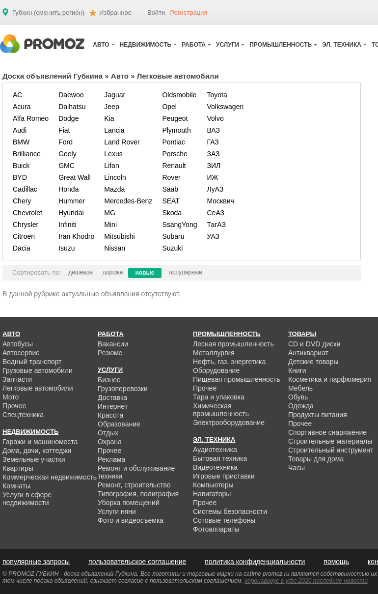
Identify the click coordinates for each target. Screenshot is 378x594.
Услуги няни (117, 511)
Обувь (298, 397)
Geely (67, 154)
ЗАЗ (213, 154)
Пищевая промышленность (236, 379)
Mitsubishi (119, 236)
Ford (65, 142)
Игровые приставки (224, 476)
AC (17, 95)
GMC (66, 166)
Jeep (111, 107)
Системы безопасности (230, 511)
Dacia (21, 248)
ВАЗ (213, 130)
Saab (170, 189)
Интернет (113, 406)
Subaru (173, 236)
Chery (22, 201)
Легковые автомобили (37, 388)
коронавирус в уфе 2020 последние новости (306, 580)
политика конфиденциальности (255, 562)
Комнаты (16, 486)
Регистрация (188, 12)
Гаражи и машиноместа (40, 442)
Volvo (215, 118)
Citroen (24, 236)
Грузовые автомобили (37, 370)
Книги (297, 370)
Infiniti (67, 224)
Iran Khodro (76, 236)
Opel (169, 107)
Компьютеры (213, 485)
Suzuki (172, 248)
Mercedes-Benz (128, 201)
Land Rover (121, 142)
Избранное (115, 12)
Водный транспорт (31, 362)
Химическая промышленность (221, 410)
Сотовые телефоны (224, 520)
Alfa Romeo (31, 118)
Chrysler (25, 224)
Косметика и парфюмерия (330, 379)
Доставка (112, 397)
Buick (21, 166)
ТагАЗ (216, 224)
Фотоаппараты (216, 529)
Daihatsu (71, 107)
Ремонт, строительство (134, 485)
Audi (20, 130)
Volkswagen (225, 107)
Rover (171, 177)
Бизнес (109, 380)
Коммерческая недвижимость (49, 477)
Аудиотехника (215, 449)
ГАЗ (212, 142)
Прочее (14, 406)
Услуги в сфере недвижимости (27, 499)
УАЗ (213, 236)
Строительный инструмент (330, 450)
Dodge (68, 118)
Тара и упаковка (218, 397)
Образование (119, 424)
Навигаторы (212, 494)
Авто (120, 76)
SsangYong (179, 224)
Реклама (111, 459)
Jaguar (114, 95)
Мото (10, 397)
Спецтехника (23, 415)
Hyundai (70, 213)
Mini (110, 224)
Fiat (64, 130)
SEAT (171, 201)
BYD (20, 177)
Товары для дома (316, 459)
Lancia (114, 130)
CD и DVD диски (314, 344)
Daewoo (70, 95)
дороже (113, 272)
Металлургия (214, 353)
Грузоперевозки (123, 389)
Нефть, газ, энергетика (229, 362)
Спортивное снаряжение (327, 432)
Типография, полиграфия (138, 494)
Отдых (108, 433)
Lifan (111, 166)
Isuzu (66, 248)
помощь (336, 562)
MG (109, 213)
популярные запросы (36, 562)
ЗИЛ (213, 166)
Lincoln (115, 177)
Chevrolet (27, 213)
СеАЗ (215, 213)
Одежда (301, 406)
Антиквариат (308, 353)
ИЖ (212, 177)
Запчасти (17, 379)
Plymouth (176, 130)
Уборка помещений (129, 503)
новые (145, 272)
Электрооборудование (229, 422)
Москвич (220, 201)
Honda (68, 189)
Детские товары (313, 362)
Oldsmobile (179, 95)
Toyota (217, 95)
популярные (185, 272)
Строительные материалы (330, 441)
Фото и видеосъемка (130, 520)
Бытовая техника (220, 458)
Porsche (174, 154)
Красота (110, 415)
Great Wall (74, 177)
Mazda (114, 189)
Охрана (110, 442)
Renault (174, 166)
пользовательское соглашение (137, 562)
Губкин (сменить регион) (48, 12)
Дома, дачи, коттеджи (36, 450)
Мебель (300, 388)
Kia (109, 118)
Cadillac (25, 189)
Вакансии (113, 344)
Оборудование (216, 370)
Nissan (114, 248)
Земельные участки (33, 459)
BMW (21, 142)
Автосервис (20, 353)
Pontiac (173, 142)
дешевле (80, 272)
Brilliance (27, 154)
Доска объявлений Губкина (52, 76)
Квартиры (17, 468)
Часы (296, 468)
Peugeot (175, 118)
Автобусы (17, 344)
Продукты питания (317, 415)
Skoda (172, 213)
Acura (22, 107)
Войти (156, 12)
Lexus (113, 154)
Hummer (71, 201)
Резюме (110, 353)
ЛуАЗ (215, 189)
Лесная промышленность (233, 344)
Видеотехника (215, 467)
